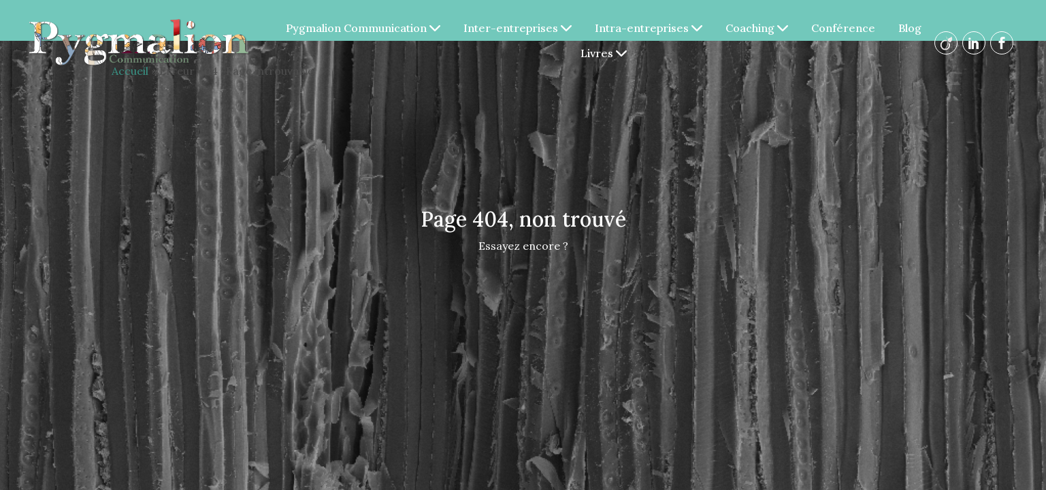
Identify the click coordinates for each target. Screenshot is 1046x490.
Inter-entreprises (517, 28)
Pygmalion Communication (363, 28)
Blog (909, 28)
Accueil (130, 71)
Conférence (843, 28)
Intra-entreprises (648, 28)
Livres (604, 53)
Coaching (756, 28)
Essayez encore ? (523, 245)
